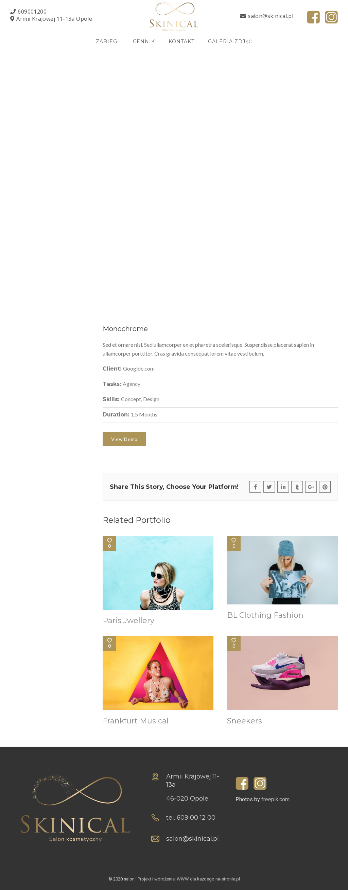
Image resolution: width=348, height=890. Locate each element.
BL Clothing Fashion (265, 615)
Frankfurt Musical (136, 720)
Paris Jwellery (128, 620)
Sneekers (244, 720)
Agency (131, 383)
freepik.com (275, 799)
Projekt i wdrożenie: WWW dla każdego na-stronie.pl (189, 879)
